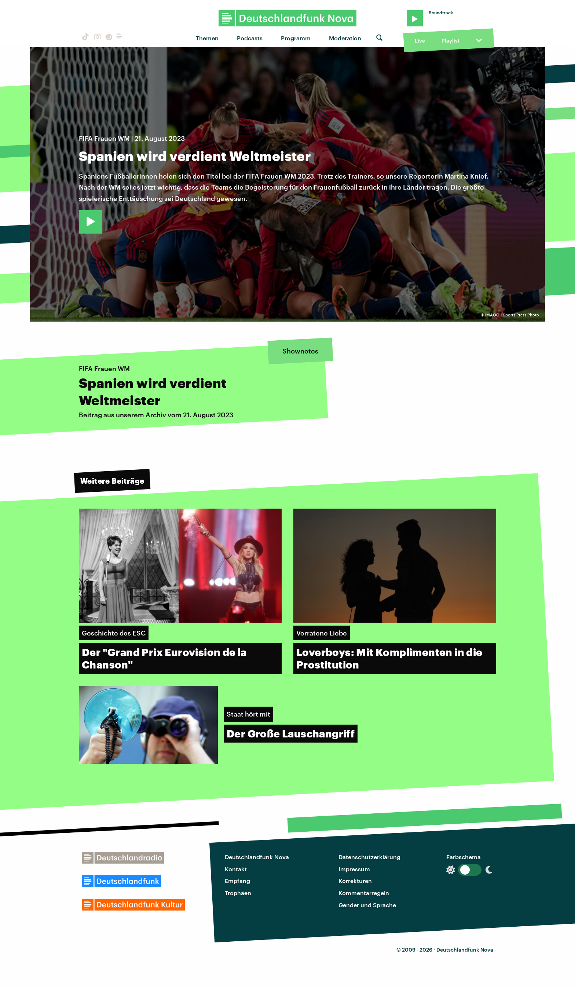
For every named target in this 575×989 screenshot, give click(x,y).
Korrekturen (355, 880)
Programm (296, 37)
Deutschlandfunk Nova (257, 856)
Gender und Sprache (367, 904)
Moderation (345, 37)
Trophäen (238, 892)
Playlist (450, 40)
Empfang (237, 880)
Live (420, 40)
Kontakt (236, 868)
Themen (207, 37)
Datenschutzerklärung (369, 856)
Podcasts (250, 37)
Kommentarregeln (363, 892)
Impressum (354, 868)
